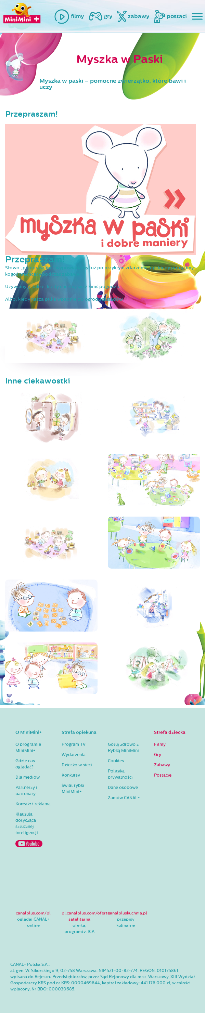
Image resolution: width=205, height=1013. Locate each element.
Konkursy (71, 775)
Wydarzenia (74, 755)
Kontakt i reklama (33, 804)
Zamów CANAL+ (124, 798)
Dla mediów (27, 777)
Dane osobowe (123, 787)
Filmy (160, 744)
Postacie (162, 775)
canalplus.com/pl (33, 913)
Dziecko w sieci (77, 765)
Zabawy (162, 765)
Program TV (74, 744)
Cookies (116, 761)
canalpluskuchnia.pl (127, 913)
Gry (157, 755)
